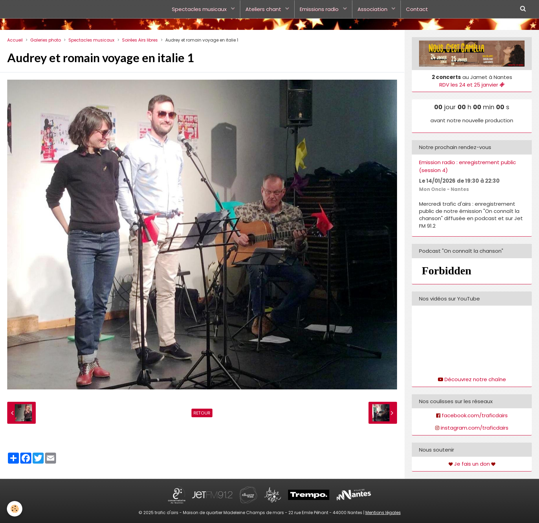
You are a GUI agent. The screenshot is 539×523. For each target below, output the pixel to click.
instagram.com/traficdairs (474, 427)
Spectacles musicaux (200, 9)
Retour (202, 413)
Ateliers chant (264, 9)
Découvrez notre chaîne (475, 379)
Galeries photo (45, 40)
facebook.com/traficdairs (475, 415)
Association (373, 9)
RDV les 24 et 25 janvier (472, 84)
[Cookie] (14, 508)
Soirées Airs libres (140, 40)
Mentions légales (383, 512)
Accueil (15, 40)
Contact (417, 9)
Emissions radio (320, 9)
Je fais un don (472, 463)
